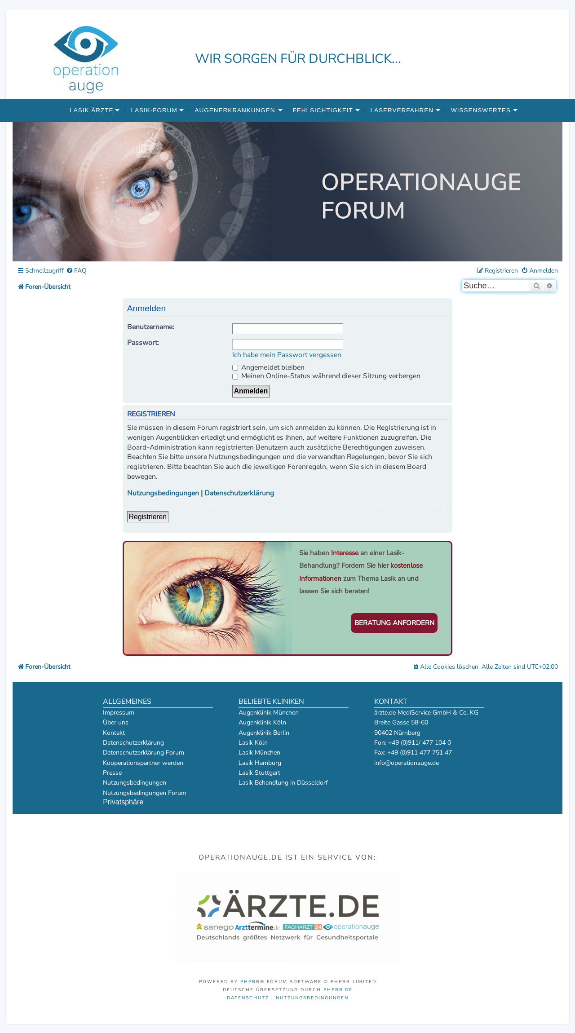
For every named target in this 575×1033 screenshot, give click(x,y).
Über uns (115, 722)
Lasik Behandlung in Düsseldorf (283, 782)
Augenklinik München (269, 712)
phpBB (250, 982)
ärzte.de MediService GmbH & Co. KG (426, 712)
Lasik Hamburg (260, 763)
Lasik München (259, 752)
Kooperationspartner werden (143, 763)
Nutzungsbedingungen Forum (144, 793)
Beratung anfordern (394, 622)
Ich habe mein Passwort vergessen (286, 355)
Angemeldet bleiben (268, 367)
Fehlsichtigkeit (322, 110)
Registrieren (148, 517)
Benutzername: (150, 327)
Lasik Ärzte (91, 110)
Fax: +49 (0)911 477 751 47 (413, 752)
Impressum (118, 712)
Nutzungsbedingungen (163, 493)
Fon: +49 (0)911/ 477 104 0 (412, 742)
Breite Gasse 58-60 (401, 722)
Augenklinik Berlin (264, 732)
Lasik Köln (253, 742)
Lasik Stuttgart (259, 772)
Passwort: (143, 343)
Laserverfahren (402, 110)
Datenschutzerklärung (239, 493)
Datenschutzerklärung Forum (143, 752)
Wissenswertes (481, 110)
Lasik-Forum (154, 110)
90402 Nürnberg (397, 732)
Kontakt (114, 732)
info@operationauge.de (406, 763)
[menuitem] (76, 271)
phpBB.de (338, 990)
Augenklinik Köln (262, 722)
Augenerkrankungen (235, 110)
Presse (112, 772)
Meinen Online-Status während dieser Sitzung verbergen (326, 376)
